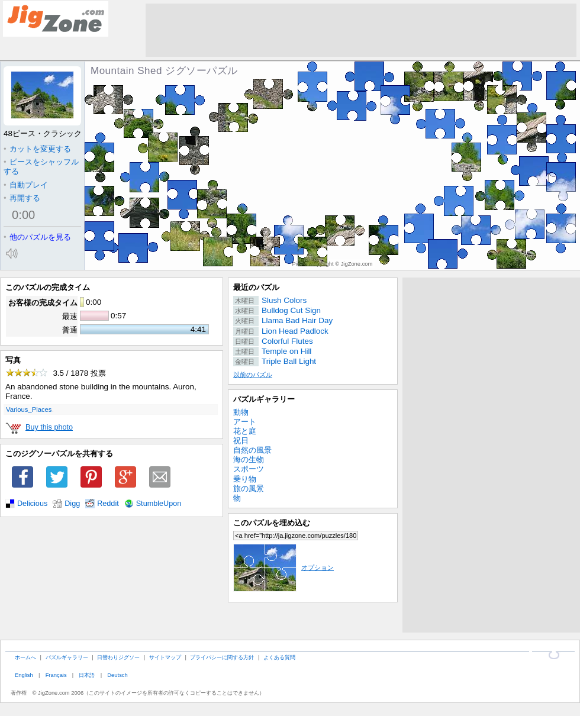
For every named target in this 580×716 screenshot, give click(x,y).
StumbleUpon (159, 503)
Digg (72, 503)
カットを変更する (37, 148)
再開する (22, 197)
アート (244, 421)
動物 (241, 412)
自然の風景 (252, 450)
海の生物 (248, 459)
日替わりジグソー (118, 657)
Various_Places (28, 409)
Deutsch (117, 675)
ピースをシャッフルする (41, 166)
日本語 (87, 675)
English (24, 675)
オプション (283, 567)
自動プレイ (26, 184)
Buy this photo (49, 427)
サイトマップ (165, 657)
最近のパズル (256, 287)
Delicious (32, 503)
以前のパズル (252, 374)
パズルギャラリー (264, 399)
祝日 (241, 440)
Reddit (108, 503)
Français (56, 675)
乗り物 (244, 479)
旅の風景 (248, 488)
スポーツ (248, 469)
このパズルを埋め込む (271, 522)
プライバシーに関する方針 (222, 657)
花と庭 (244, 431)
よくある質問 (279, 657)
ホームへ (25, 657)
